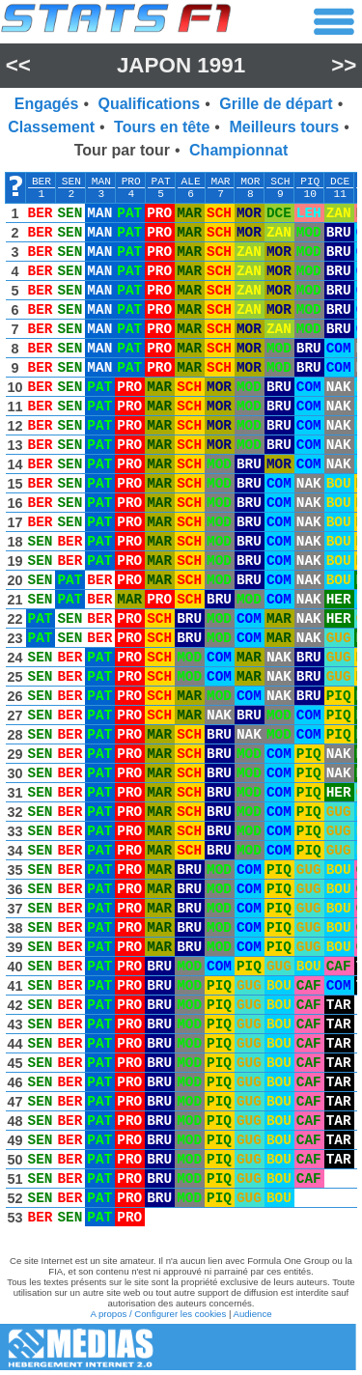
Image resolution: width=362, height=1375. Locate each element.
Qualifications (148, 104)
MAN (101, 181)
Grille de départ (275, 104)
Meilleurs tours (284, 127)
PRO (131, 181)
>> (343, 65)
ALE (191, 181)
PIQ (310, 181)
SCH (280, 181)
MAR (220, 181)
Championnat (238, 150)
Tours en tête (161, 127)
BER (41, 181)
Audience (253, 1313)
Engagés (46, 104)
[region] (181, 704)
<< (18, 65)
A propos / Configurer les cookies (158, 1313)
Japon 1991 (181, 65)
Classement (51, 127)
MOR (250, 181)
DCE (339, 181)
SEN (71, 181)
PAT (161, 181)
